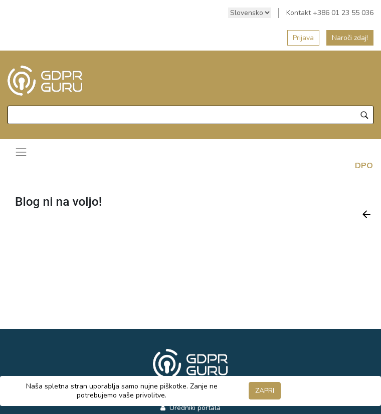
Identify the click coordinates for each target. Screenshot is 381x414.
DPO (364, 165)
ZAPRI (264, 390)
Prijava (303, 38)
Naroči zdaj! (350, 38)
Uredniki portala (194, 407)
